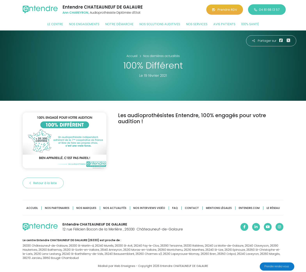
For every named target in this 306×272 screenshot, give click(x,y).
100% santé (250, 24)
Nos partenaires (57, 208)
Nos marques (86, 208)
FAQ (175, 208)
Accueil (32, 208)
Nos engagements (84, 24)
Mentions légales (219, 208)
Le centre (55, 24)
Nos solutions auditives (159, 24)
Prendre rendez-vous (277, 266)
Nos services (196, 24)
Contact (192, 208)
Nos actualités (114, 208)
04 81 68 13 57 (267, 9)
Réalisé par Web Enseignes (116, 266)
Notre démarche (119, 24)
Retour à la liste (43, 183)
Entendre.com (249, 208)
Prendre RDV (224, 9)
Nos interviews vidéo (149, 208)
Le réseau (273, 208)
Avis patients (224, 24)
